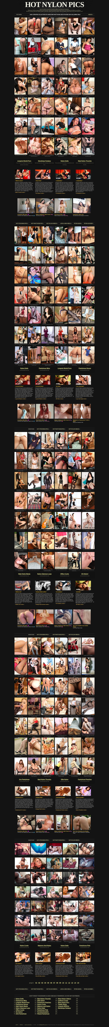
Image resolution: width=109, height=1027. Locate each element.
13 (72, 983)
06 (51, 983)
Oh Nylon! (84, 574)
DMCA (21, 1024)
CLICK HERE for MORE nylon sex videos (86, 934)
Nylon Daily (64, 945)
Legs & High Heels (65, 223)
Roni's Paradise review (81, 809)
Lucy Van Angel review (81, 398)
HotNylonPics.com (43, 1024)
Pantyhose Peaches (85, 779)
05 (48, 983)
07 (54, 983)
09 (60, 983)
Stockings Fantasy (44, 161)
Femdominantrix (43, 1012)
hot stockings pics (21, 223)
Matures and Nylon (43, 1006)
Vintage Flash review (40, 809)
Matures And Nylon (44, 945)
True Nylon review (40, 193)
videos (90, 14)
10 (63, 983)
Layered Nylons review (20, 398)
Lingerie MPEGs (63, 1006)
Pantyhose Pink (84, 945)
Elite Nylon (64, 779)
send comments (28, 1024)
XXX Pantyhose (21, 1014)
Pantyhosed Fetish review (61, 809)
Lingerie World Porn (24, 161)
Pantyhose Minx (44, 368)
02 (39, 983)
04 (45, 983)
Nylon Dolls (65, 161)
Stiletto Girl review (19, 604)
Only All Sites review (40, 976)
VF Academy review (60, 603)
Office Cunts (64, 574)
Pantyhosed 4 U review (20, 809)
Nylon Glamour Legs (44, 574)
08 (57, 983)
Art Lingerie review (19, 976)
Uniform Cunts (63, 1000)
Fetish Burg (77, 223)
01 (36, 983)
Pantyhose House (85, 368)
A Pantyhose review (60, 193)
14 (75, 983)
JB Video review (59, 398)
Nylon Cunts (24, 945)
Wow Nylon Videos (64, 999)
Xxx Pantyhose (24, 779)
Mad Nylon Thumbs (85, 161)
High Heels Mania (24, 574)
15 (78, 983)
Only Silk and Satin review (82, 976)
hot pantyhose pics (37, 223)
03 (42, 983)
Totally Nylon (62, 1004)
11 (66, 983)
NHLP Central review (20, 192)
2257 (17, 1024)
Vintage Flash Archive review (42, 604)
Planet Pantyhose (43, 1014)
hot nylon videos (51, 223)
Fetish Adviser (88, 223)
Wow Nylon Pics (63, 1002)
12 (69, 983)
